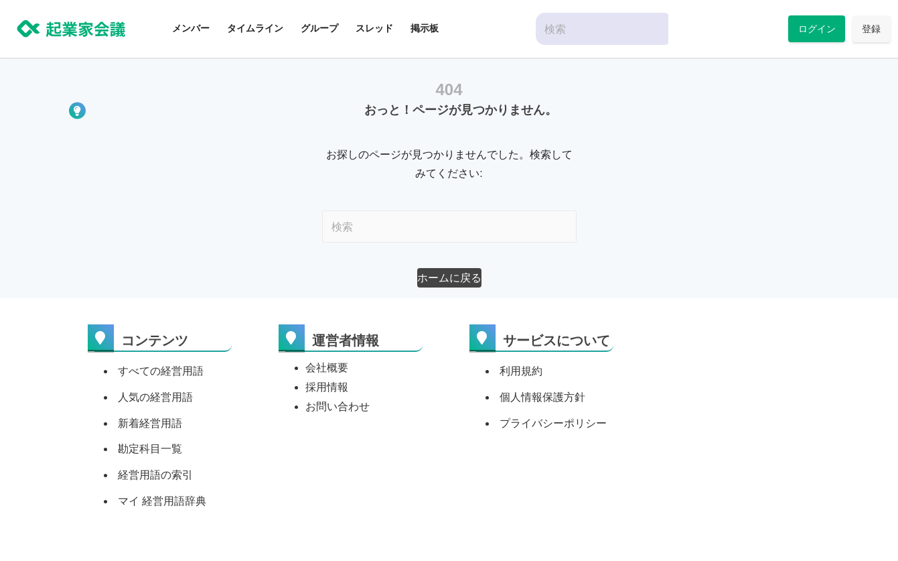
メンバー (191, 28)
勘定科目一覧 (150, 448)
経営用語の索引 (155, 475)
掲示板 (424, 28)
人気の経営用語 (155, 397)
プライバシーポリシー (553, 423)
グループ (319, 28)
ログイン (817, 28)
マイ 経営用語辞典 (162, 501)
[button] (449, 278)
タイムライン (255, 28)
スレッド (374, 28)
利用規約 (521, 371)
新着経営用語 (150, 423)
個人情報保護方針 (542, 397)
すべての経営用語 (161, 371)
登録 (871, 28)
